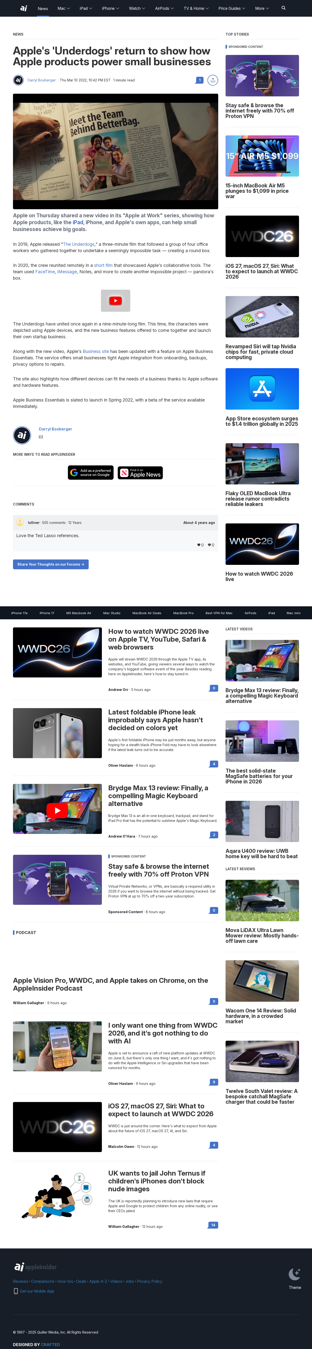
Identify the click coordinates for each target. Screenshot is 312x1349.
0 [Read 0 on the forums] (214, 688)
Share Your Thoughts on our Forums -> (50, 564)
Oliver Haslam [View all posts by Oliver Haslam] (120, 765)
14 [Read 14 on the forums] (213, 1225)
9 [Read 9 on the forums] (214, 1082)
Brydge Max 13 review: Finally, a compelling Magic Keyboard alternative (158, 796)
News (43, 8)
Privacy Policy (149, 1281)
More (262, 8)
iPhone (111, 8)
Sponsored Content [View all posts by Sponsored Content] (125, 912)
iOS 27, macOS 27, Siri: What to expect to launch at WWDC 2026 (161, 1110)
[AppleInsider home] (23, 8)
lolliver (34, 522)
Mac (64, 8)
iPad (86, 8)
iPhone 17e (19, 613)
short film (103, 265)
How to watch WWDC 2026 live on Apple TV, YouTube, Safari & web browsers (158, 639)
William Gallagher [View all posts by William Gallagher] (28, 1003)
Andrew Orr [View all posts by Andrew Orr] (118, 690)
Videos (116, 1281)
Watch (137, 8)
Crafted (50, 1344)
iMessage (67, 271)
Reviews (20, 1281)
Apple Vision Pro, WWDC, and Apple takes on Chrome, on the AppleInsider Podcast (110, 984)
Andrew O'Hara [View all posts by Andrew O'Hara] (121, 836)
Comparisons (42, 1281)
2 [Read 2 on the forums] (214, 835)
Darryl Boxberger (42, 80)
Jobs (129, 1281)
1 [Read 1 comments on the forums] (200, 80)
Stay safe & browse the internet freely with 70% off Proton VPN (158, 870)
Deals (81, 1281)
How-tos (65, 1281)
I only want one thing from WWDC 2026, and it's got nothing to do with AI (162, 1033)
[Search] (283, 8)
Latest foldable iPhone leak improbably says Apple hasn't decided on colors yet (155, 720)
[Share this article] (212, 80)
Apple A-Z (98, 1281)
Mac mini (293, 613)
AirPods (164, 8)
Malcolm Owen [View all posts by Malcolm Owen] (121, 1147)
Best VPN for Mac (219, 613)
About (199, 523)
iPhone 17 (47, 613)
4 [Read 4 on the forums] (214, 764)
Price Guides (232, 8)
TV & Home (196, 8)
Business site (96, 351)
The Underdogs (79, 244)
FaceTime (45, 271)
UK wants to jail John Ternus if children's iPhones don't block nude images (156, 1181)
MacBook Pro (183, 613)
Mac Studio (111, 613)
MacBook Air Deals (146, 613)
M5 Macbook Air (78, 613)
